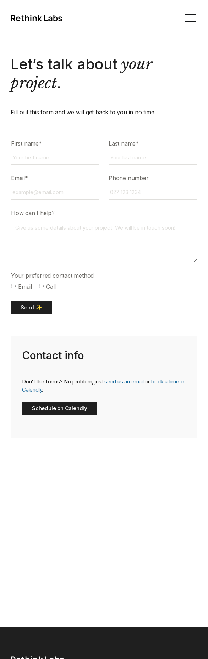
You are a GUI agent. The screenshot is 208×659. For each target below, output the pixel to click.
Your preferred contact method (52, 275)
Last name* (124, 143)
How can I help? (33, 212)
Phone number (129, 178)
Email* (19, 178)
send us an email (124, 381)
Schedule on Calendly (59, 408)
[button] (190, 17)
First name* (26, 143)
